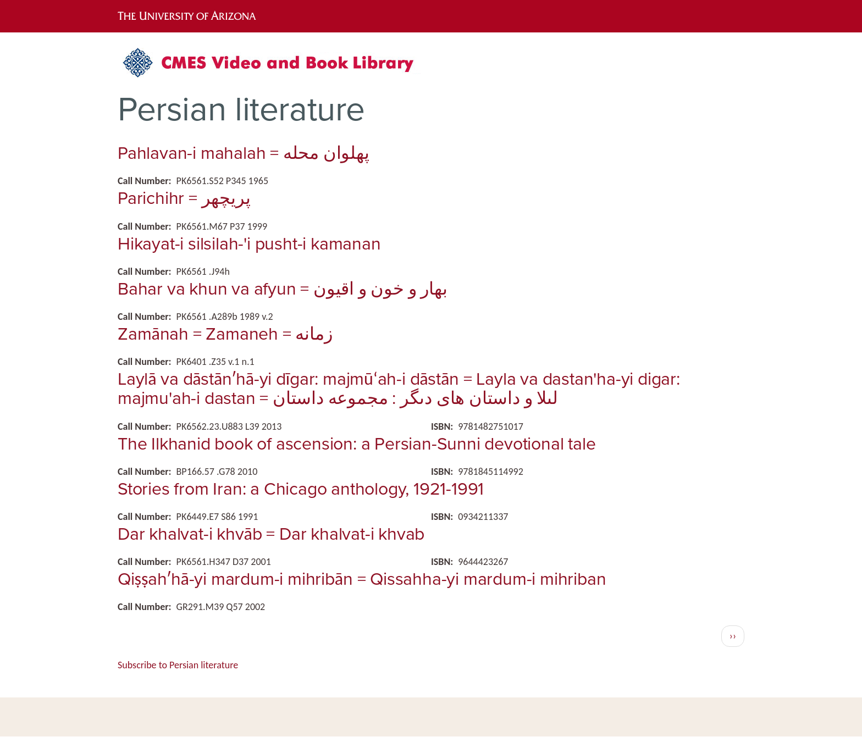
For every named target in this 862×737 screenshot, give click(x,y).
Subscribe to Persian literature (178, 665)
